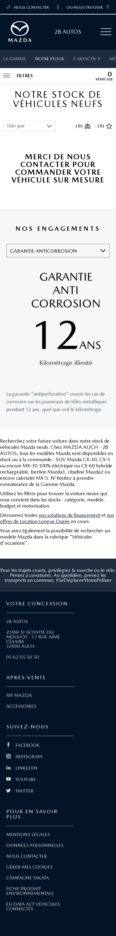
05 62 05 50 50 (22, 657)
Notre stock (49, 58)
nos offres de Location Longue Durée (57, 518)
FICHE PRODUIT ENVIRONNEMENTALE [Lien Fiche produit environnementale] (30, 891)
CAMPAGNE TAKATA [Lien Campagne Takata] (27, 878)
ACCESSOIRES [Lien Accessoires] (21, 706)
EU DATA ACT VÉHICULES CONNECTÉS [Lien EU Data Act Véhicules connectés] (33, 906)
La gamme (14, 58)
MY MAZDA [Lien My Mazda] (19, 695)
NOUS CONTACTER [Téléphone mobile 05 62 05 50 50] (27, 7)
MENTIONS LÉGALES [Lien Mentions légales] (28, 834)
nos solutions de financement (69, 515)
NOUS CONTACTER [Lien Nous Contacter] (26, 856)
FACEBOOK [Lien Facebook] (23, 745)
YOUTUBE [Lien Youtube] (21, 779)
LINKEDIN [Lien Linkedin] (21, 768)
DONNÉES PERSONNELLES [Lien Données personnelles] (34, 845)
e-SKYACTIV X (86, 58)
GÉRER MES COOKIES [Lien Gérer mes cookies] (29, 867)
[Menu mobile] (106, 32)
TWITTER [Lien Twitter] (20, 791)
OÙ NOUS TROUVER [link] (88, 7)
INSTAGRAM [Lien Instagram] (24, 756)
